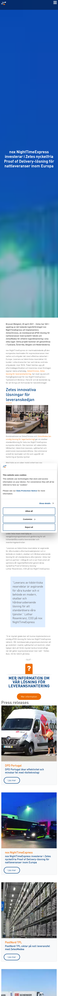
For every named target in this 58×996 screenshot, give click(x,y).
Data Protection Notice (26, 491)
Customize (29, 519)
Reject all (29, 527)
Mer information (29, 696)
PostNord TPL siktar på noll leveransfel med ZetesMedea (27, 947)
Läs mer (12, 780)
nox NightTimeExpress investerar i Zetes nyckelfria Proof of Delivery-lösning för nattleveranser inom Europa (28, 859)
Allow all (29, 511)
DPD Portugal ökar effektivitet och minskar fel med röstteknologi (24, 771)
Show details (45, 503)
